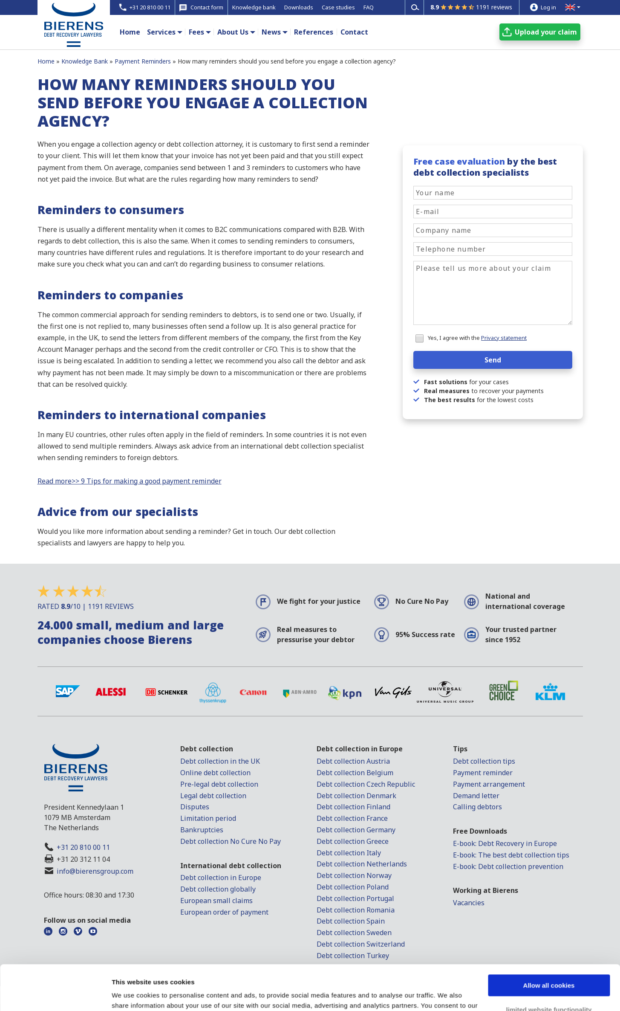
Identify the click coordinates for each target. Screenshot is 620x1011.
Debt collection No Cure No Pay (230, 841)
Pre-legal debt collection (219, 784)
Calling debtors (477, 806)
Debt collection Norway (354, 875)
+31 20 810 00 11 (83, 847)
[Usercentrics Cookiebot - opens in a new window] (55, 994)
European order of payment (224, 912)
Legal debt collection (213, 795)
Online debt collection (215, 772)
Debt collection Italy (349, 852)
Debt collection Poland (353, 887)
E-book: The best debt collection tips (511, 855)
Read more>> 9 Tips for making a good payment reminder (129, 481)
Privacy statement (504, 338)
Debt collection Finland (353, 806)
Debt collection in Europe (220, 877)
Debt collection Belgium (355, 772)
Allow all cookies (549, 940)
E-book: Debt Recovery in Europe (505, 843)
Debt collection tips (484, 761)
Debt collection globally (218, 889)
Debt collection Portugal (355, 898)
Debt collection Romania (356, 910)
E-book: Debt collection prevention (508, 866)
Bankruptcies (201, 829)
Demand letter (476, 795)
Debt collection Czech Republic (366, 784)
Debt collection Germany (356, 829)
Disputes (194, 806)
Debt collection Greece (353, 841)
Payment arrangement (489, 784)
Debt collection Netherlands (362, 864)
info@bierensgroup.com (95, 871)
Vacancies (468, 902)
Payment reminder (483, 772)
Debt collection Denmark (356, 795)
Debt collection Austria (353, 761)
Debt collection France (352, 818)
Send (492, 360)
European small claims (216, 900)
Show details (131, 994)
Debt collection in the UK (220, 761)
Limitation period (208, 818)
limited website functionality (549, 964)
